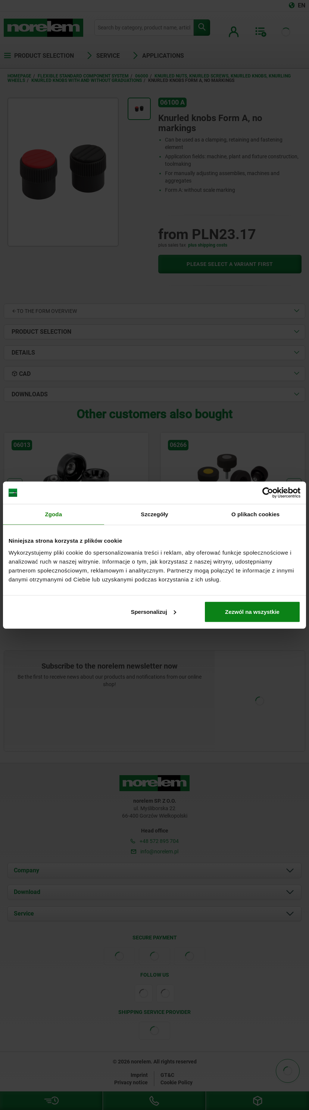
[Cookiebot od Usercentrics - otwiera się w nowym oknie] (267, 492)
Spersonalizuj (153, 611)
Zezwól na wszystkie (252, 611)
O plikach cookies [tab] (255, 514)
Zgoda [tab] (53, 514)
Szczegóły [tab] (154, 514)
